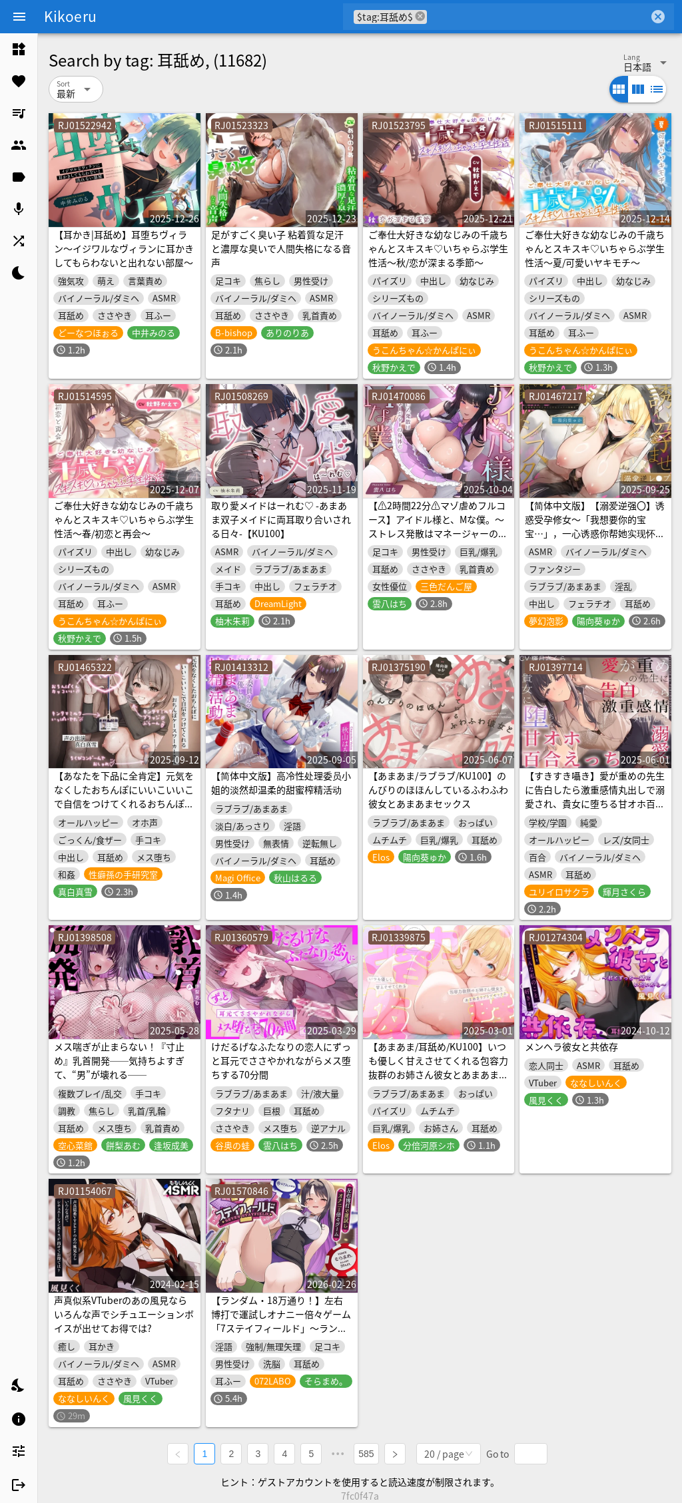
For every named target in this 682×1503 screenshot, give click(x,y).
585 (366, 1453)
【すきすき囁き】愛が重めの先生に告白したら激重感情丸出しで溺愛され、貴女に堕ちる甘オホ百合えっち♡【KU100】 (595, 796)
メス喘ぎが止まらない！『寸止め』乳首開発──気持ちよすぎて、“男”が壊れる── (119, 1060)
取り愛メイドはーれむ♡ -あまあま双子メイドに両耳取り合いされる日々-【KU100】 (281, 519)
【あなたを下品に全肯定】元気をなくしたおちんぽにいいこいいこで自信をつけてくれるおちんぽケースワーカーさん (124, 796)
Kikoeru (70, 16)
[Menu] (19, 16)
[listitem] (18, 49)
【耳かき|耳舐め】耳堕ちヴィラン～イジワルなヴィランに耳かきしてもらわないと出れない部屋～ (124, 248)
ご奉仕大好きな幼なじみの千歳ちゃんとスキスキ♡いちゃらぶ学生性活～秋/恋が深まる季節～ (438, 248)
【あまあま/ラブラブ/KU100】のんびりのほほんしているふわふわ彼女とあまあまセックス (438, 789)
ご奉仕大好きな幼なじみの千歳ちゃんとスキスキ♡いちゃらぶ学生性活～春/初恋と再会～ (124, 519)
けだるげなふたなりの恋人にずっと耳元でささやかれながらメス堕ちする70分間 (281, 1060)
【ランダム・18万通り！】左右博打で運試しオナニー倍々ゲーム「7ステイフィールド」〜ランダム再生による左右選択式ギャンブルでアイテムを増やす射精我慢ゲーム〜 (281, 1335)
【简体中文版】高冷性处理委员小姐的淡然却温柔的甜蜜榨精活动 (281, 782)
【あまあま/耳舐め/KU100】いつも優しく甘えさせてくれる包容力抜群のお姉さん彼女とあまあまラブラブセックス (438, 1067)
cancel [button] (420, 16)
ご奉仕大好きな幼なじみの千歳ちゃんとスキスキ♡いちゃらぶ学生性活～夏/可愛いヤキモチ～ (595, 248)
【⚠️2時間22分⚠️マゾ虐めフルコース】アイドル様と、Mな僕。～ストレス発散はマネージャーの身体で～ (438, 526)
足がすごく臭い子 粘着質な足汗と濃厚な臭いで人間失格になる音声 (281, 248)
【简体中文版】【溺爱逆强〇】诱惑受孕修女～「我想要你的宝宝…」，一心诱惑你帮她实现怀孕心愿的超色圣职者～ (595, 526)
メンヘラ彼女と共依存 (571, 1046)
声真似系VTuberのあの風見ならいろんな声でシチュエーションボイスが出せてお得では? (124, 1314)
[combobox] (538, 17)
